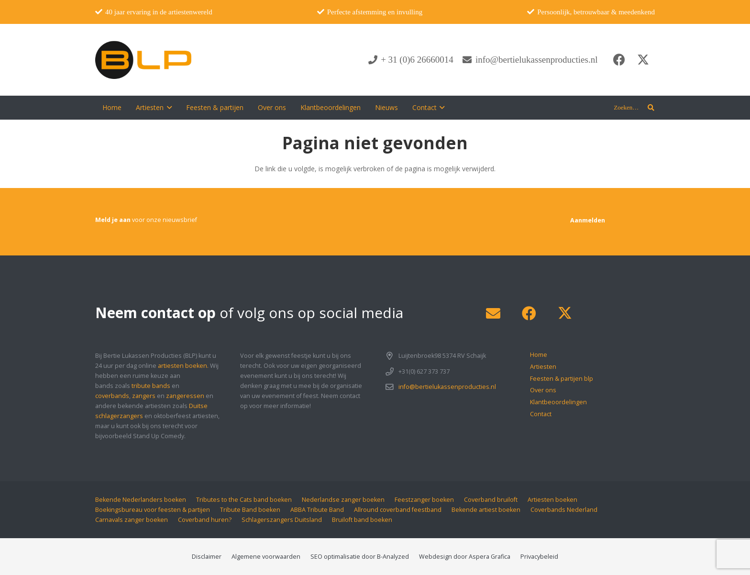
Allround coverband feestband (397, 510)
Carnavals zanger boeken (131, 520)
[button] (168, 108)
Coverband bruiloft (491, 500)
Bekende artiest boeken (486, 510)
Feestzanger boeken (424, 500)
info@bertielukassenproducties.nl (447, 387)
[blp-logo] (143, 60)
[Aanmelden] (587, 220)
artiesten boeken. (183, 366)
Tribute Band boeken (250, 510)
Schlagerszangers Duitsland (282, 520)
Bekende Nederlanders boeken (140, 500)
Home (538, 355)
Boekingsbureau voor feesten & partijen (152, 510)
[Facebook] (619, 60)
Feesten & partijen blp (561, 379)
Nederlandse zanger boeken (343, 500)
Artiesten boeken (552, 500)
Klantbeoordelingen (558, 402)
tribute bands (151, 386)
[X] (643, 60)
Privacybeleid (539, 557)
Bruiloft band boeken (362, 520)
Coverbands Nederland (563, 510)
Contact (540, 414)
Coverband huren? (205, 520)
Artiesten (543, 367)
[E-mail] (493, 314)
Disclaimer (206, 557)
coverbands (112, 396)
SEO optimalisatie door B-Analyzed (359, 557)
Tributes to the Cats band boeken (244, 500)
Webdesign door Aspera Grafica (464, 557)
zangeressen (185, 396)
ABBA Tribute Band (317, 510)
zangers (143, 396)
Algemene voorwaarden (266, 557)
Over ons (543, 390)
